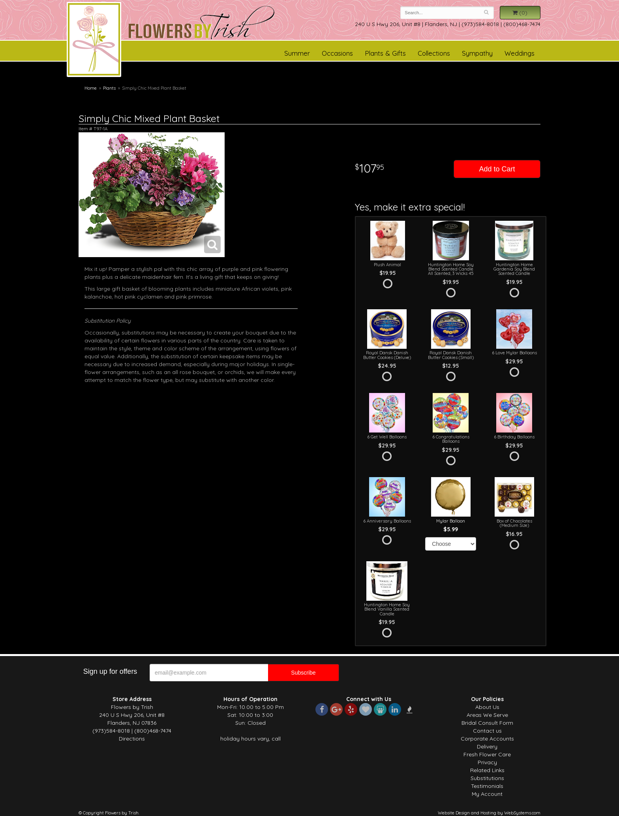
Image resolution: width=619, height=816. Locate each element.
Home (90, 88)
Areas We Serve (487, 714)
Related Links (487, 770)
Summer (297, 53)
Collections (434, 53)
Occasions (337, 53)
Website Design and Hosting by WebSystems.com (489, 813)
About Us (487, 707)
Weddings (520, 53)
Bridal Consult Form (487, 722)
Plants (109, 88)
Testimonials (487, 786)
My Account (487, 793)
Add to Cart (497, 169)
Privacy (487, 762)
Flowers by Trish (94, 40)
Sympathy (477, 53)
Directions (132, 738)
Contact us (487, 730)
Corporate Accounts (487, 738)
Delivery (487, 746)
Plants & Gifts (385, 53)
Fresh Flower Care (487, 754)
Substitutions (487, 778)
